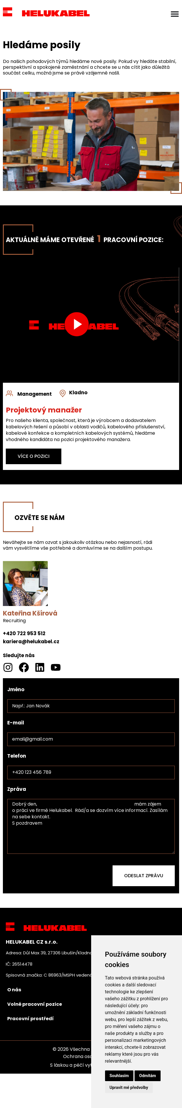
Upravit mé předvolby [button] (129, 1087)
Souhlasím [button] (119, 1075)
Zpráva (16, 789)
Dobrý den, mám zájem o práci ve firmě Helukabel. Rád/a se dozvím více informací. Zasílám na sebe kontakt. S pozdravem (91, 826)
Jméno (15, 689)
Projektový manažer (44, 410)
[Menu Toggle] (174, 14)
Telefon (16, 755)
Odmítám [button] (147, 1075)
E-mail (15, 722)
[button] (76, 325)
